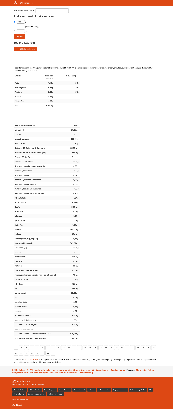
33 (42, 353)
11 (69, 347)
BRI (93, 370)
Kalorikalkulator (118, 370)
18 (106, 347)
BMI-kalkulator (26, 3)
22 (127, 347)
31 (32, 353)
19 (111, 347)
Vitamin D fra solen (81, 370)
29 (21, 353)
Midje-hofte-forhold (145, 370)
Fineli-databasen (31, 359)
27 (154, 347)
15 (90, 347)
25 (143, 347)
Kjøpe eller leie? (79, 390)
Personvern (72, 373)
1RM (36, 373)
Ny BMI (30, 370)
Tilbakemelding (86, 373)
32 (37, 353)
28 (16, 353)
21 (122, 347)
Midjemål (28, 373)
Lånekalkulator (64, 390)
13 (79, 347)
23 (132, 347)
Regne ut (19, 36)
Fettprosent (17, 373)
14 (85, 347)
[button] (158, 3)
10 (64, 347)
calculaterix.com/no (20, 400)
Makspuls (43, 373)
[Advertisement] (80, 59)
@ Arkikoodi (17, 405)
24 (138, 347)
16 (95, 347)
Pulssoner (53, 373)
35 (53, 353)
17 (101, 347)
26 (148, 347)
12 (74, 347)
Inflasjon (92, 390)
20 (117, 347)
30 (26, 353)
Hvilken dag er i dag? (55, 394)
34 (48, 353)
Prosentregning (49, 390)
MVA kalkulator (35, 390)
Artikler (62, 373)
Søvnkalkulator (102, 370)
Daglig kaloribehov (43, 370)
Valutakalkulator (20, 390)
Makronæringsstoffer (62, 370)
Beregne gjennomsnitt (36, 394)
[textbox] (52, 10)
